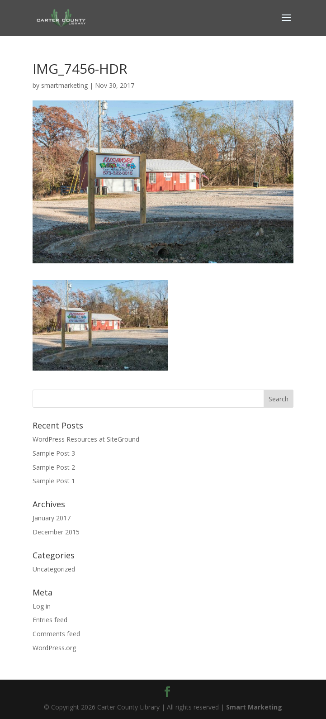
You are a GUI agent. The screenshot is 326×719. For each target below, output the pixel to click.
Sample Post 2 (54, 467)
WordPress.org (54, 647)
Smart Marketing (254, 707)
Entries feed (50, 619)
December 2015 (56, 532)
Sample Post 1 (54, 480)
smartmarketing (64, 85)
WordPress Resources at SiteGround (86, 439)
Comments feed (56, 633)
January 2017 (52, 518)
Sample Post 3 (54, 453)
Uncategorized (54, 569)
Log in (42, 606)
